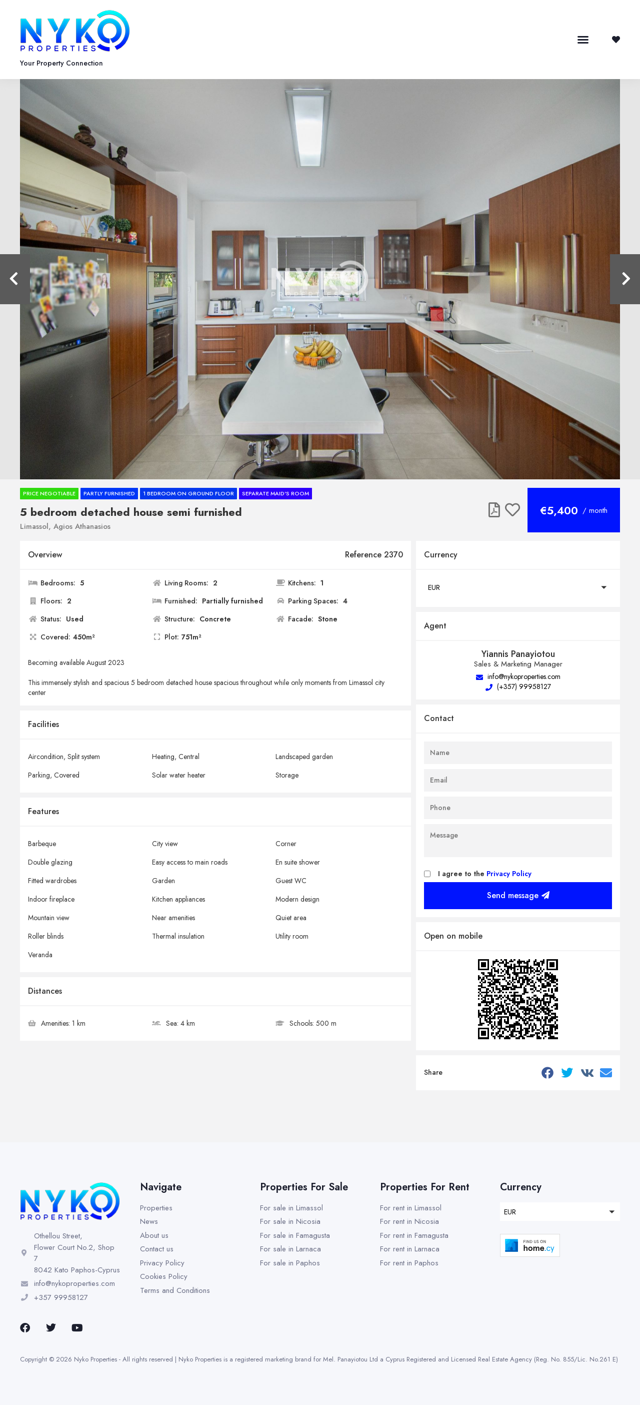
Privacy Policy (509, 874)
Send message (518, 895)
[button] (583, 40)
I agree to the (485, 873)
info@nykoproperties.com (518, 676)
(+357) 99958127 (518, 686)
